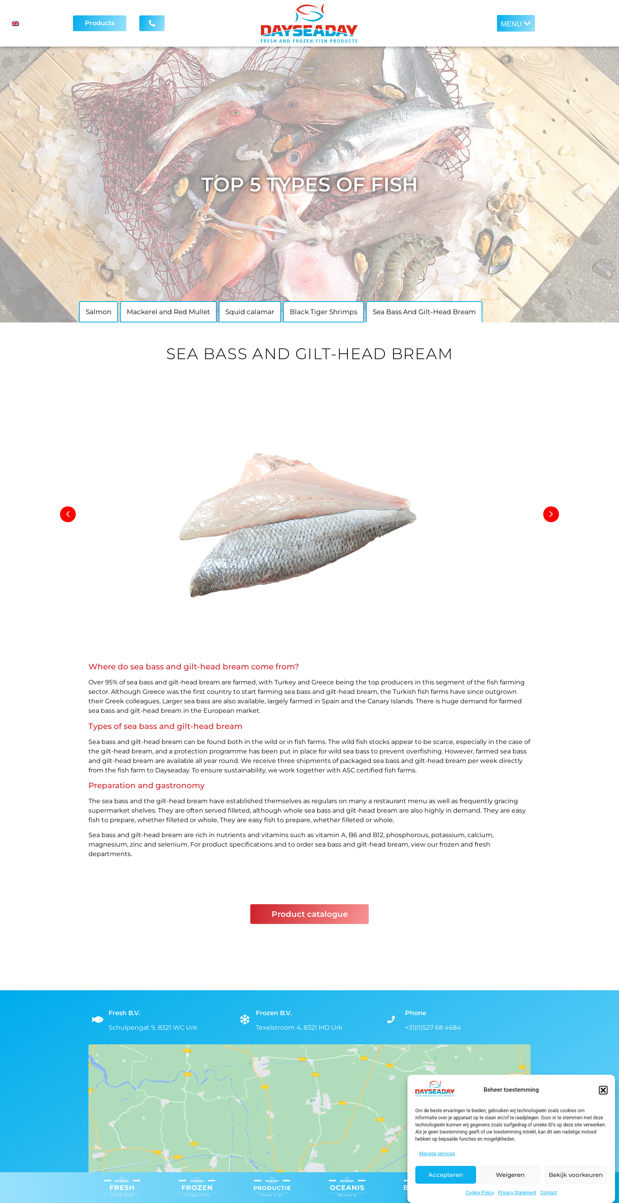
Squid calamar (249, 312)
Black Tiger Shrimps (323, 312)
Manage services (437, 1153)
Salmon (98, 312)
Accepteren (445, 1175)
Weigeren (510, 1175)
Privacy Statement (517, 1193)
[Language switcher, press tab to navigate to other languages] (34, 23)
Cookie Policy (480, 1193)
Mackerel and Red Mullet (168, 312)
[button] (603, 1090)
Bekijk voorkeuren (576, 1175)
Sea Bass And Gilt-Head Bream (424, 312)
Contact (548, 1193)
